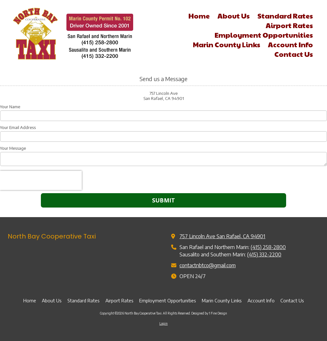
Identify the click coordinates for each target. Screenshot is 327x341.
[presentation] (41, 180)
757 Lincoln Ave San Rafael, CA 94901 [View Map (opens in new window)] (222, 236)
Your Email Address (18, 127)
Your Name (10, 106)
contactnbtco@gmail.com (207, 265)
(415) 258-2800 (268, 247)
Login (163, 323)
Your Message (13, 148)
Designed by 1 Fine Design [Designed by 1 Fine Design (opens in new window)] (209, 313)
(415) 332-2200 (264, 254)
